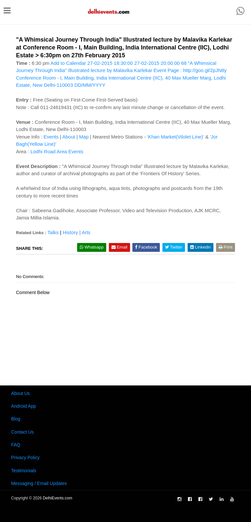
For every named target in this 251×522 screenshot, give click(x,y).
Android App (23, 406)
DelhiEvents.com (57, 498)
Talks (53, 232)
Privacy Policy (25, 457)
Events (51, 137)
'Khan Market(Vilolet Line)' (175, 137)
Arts (86, 232)
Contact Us (22, 432)
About (68, 137)
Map (84, 137)
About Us (20, 393)
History (70, 232)
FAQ (15, 444)
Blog (15, 418)
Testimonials (23, 470)
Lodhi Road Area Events (56, 151)
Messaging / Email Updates (39, 483)
